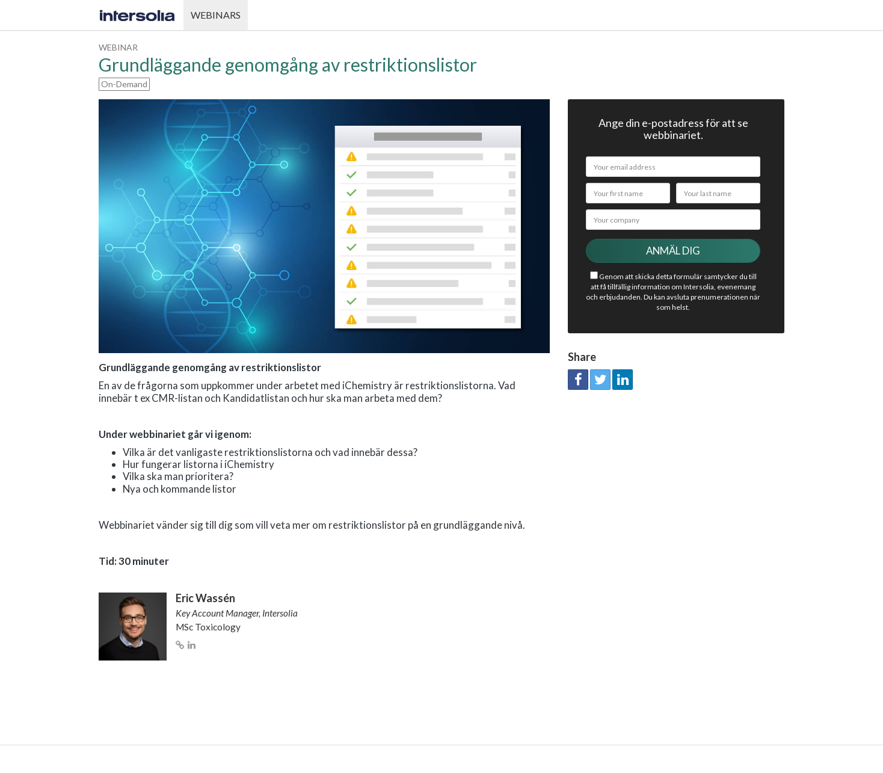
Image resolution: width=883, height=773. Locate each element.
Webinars (216, 14)
